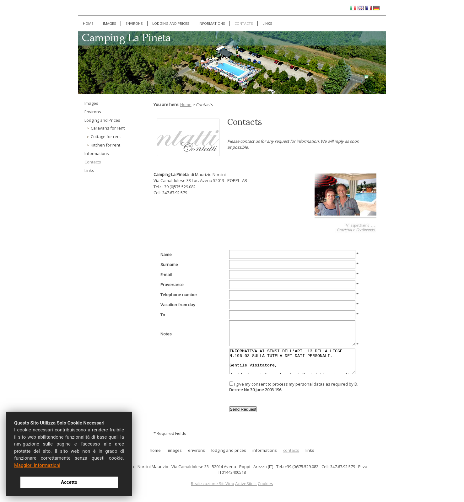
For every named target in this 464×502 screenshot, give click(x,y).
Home (88, 23)
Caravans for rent (108, 128)
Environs (134, 23)
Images (109, 23)
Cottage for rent (106, 136)
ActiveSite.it (246, 483)
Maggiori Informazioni (37, 465)
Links (267, 23)
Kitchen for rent (105, 145)
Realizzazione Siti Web (212, 483)
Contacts (244, 23)
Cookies (265, 483)
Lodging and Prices (170, 23)
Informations (212, 23)
